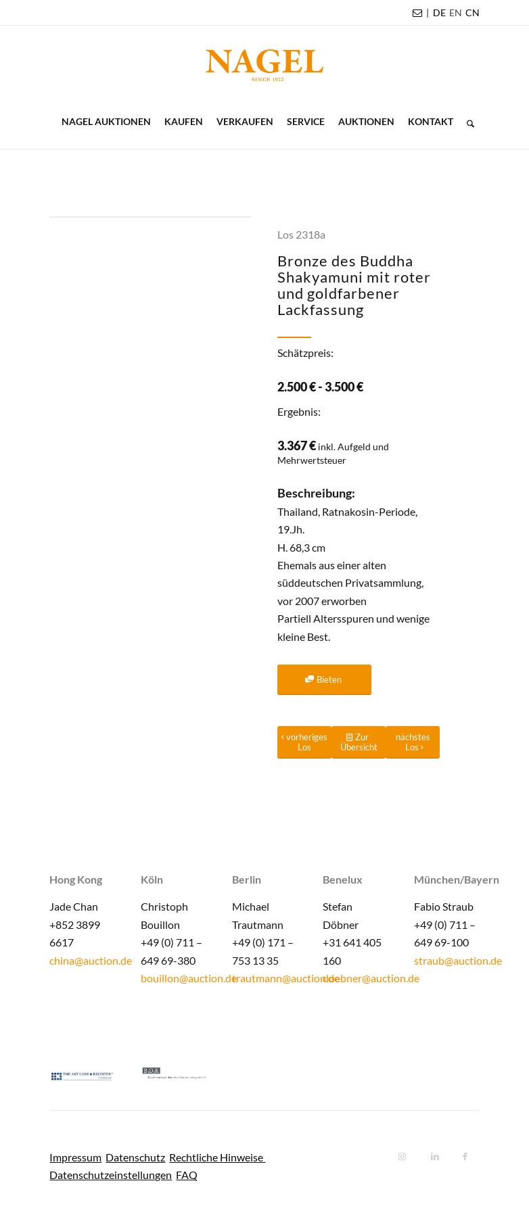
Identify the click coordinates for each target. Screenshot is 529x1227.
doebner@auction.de (371, 977)
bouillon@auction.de (189, 977)
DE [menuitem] (439, 12)
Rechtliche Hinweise (217, 1157)
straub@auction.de (458, 960)
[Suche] (467, 122)
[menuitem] (439, 13)
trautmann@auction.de (286, 977)
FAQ (187, 1174)
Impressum (75, 1157)
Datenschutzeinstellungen (110, 1174)
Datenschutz (135, 1157)
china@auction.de (90, 960)
